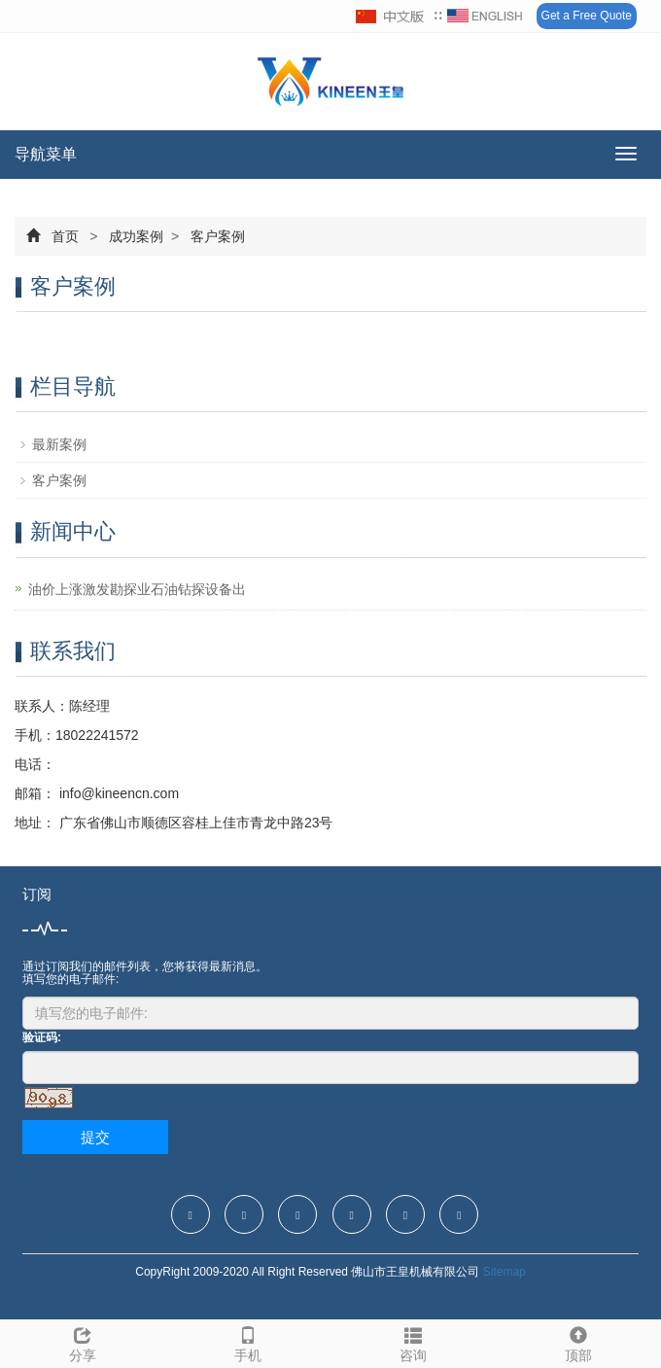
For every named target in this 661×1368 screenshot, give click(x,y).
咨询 (413, 1341)
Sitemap (504, 1272)
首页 (65, 236)
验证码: (41, 1037)
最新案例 (59, 444)
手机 (247, 1341)
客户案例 (216, 236)
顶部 (578, 1341)
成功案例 (136, 236)
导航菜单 (46, 154)
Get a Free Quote (586, 15)
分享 (82, 1341)
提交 (95, 1137)
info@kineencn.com (117, 793)
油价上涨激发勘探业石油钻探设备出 (137, 589)
